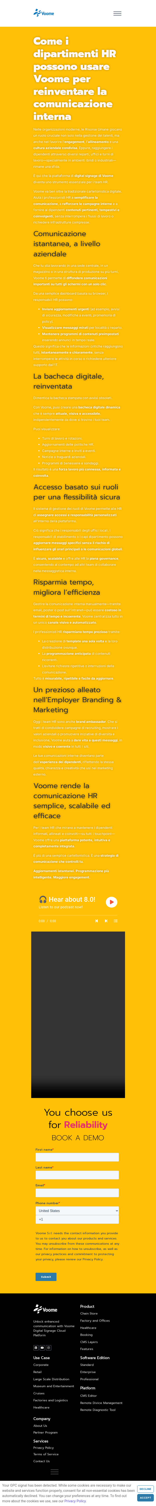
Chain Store (89, 1313)
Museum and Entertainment (53, 1386)
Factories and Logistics (50, 1400)
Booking (86, 1335)
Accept (145, 1498)
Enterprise (88, 1372)
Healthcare (88, 1328)
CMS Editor (88, 1396)
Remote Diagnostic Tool (97, 1410)
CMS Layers (89, 1342)
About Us (40, 1426)
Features (86, 1349)
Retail (37, 1372)
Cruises (39, 1393)
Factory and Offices (95, 1320)
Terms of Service (46, 1454)
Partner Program (45, 1432)
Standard (87, 1365)
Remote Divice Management (101, 1403)
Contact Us (41, 1461)
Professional (89, 1379)
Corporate (41, 1365)
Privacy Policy (43, 1448)
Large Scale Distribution (51, 1379)
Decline (145, 1489)
